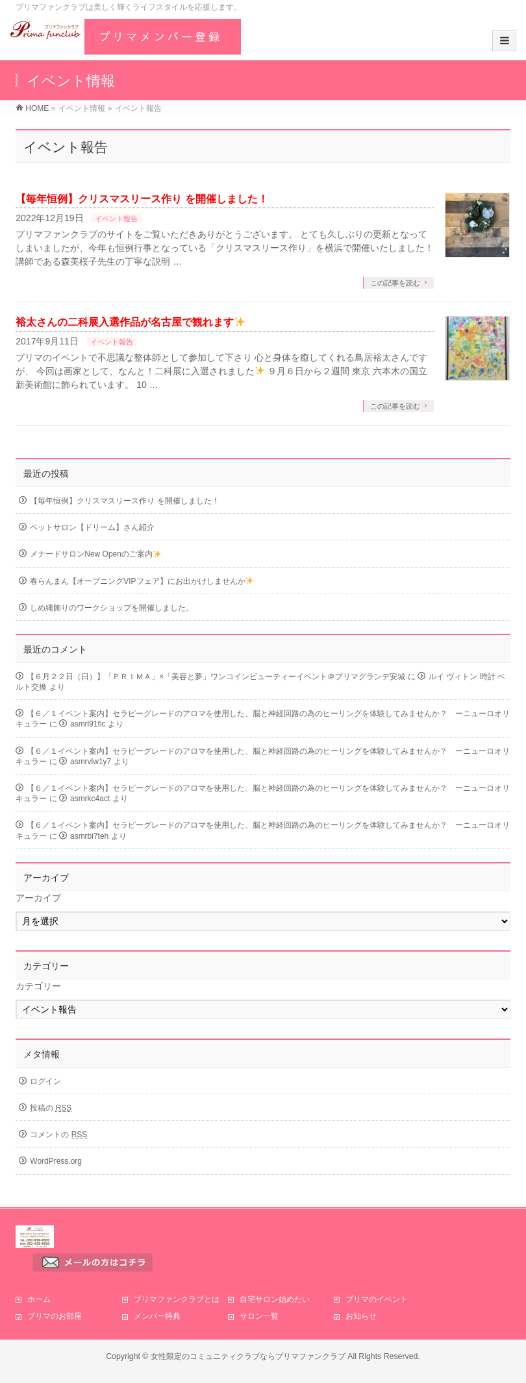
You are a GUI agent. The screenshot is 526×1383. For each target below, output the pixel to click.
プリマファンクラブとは (176, 1299)
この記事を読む (395, 283)
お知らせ (361, 1316)
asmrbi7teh (89, 836)
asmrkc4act (90, 798)
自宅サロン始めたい (275, 1299)
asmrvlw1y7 (90, 761)
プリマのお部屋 (54, 1316)
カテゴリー (38, 986)
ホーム (39, 1299)
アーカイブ (38, 898)
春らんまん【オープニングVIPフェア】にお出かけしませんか (141, 581)
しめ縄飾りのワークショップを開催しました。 (112, 607)
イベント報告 (116, 218)
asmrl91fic (88, 723)
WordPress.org (56, 1161)
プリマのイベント (376, 1299)
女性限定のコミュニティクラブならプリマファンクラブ (248, 1356)
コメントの (58, 1134)
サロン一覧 (259, 1316)
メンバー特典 (157, 1316)
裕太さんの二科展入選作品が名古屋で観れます (130, 322)
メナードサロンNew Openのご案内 (95, 554)
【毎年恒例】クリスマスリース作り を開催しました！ (142, 198)
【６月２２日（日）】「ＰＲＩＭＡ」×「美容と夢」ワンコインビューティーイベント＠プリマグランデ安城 (216, 676)
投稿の (50, 1107)
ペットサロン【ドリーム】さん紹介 (92, 527)
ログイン (45, 1081)
